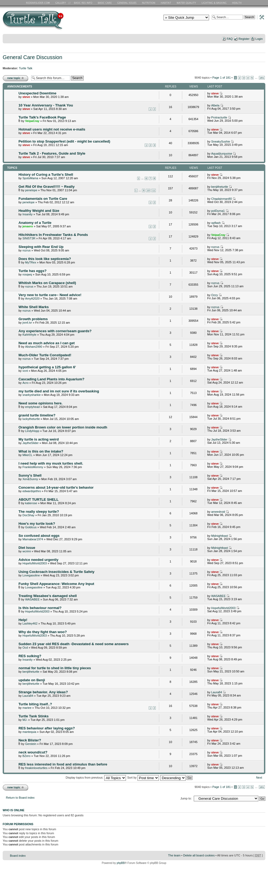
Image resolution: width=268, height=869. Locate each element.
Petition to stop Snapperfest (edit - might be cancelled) (64, 141)
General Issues (127, 2)
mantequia (29, 731)
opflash (216, 222)
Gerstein (30, 743)
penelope (31, 190)
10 (148, 190)
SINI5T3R (29, 238)
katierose (31, 503)
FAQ (230, 38)
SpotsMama (30, 178)
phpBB (121, 863)
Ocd (25, 647)
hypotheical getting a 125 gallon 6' (47, 367)
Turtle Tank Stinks (33, 716)
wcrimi (27, 551)
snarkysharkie (32, 394)
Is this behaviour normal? (39, 608)
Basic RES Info (82, 2)
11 (153, 190)
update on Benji (31, 680)
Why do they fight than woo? (42, 632)
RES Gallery (62, 2)
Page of (221, 77)
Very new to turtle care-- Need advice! (49, 295)
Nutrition (149, 2)
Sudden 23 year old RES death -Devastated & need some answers (73, 644)
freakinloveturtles (36, 768)
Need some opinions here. (40, 403)
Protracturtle (219, 117)
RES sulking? (29, 656)
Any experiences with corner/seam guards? (55, 331)
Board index (18, 855)
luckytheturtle (31, 418)
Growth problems (33, 319)
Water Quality (186, 2)
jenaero (28, 226)
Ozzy (214, 295)
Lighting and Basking (214, 2)
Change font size (261, 45)
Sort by (143, 777)
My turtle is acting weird (38, 439)
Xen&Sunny (30, 479)
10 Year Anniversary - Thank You (45, 105)
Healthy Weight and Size (38, 211)
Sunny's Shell (30, 475)
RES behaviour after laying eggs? (46, 728)
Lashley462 (30, 623)
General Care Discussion (32, 57)
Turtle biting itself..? (35, 704)
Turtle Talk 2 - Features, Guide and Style (51, 153)
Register (244, 38)
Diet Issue (26, 548)
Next (259, 777)
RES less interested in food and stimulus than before (62, 764)
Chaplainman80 (221, 198)
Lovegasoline (31, 575)
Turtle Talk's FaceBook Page (42, 117)
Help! (22, 620)
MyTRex (30, 262)
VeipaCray (32, 120)
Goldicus (31, 527)
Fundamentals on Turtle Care (42, 199)
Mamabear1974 (33, 539)
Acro (26, 382)
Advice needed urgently (38, 560)
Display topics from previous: (96, 777)
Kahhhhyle (29, 334)
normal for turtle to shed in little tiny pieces (54, 668)
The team (174, 855)
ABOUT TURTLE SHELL (38, 499)
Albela (215, 105)
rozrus (27, 250)
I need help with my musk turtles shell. (50, 463)
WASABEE (32, 599)
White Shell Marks (33, 307)
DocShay (29, 515)
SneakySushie (220, 141)
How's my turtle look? (36, 524)
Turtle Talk (25, 68)
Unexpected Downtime (37, 93)
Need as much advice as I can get (46, 343)
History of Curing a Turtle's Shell (45, 175)
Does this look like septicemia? (44, 259)
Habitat (166, 2)
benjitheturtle (219, 186)
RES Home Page (39, 2)
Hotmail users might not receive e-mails (51, 129)
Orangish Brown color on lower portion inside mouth (62, 427)
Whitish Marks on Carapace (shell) (47, 283)
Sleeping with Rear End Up (41, 247)
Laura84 (28, 695)
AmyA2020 (32, 298)
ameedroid (218, 511)
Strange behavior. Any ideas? (43, 692)
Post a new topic (15, 78)
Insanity (28, 214)
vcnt (25, 370)
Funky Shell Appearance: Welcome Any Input (56, 584)
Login (259, 38)
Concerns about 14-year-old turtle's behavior (56, 487)
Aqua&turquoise (221, 153)
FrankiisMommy (33, 467)
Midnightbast (219, 535)
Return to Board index (20, 797)
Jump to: (186, 798)
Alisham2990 (33, 346)
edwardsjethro (32, 491)
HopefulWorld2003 (35, 563)
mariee (27, 707)
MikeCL (27, 455)
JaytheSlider (31, 443)
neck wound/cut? (32, 752)
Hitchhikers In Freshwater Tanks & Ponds (53, 235)
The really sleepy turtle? (38, 512)
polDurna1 (218, 210)
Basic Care (104, 2)
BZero (27, 755)
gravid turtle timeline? (36, 415)
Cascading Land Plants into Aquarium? (51, 379)
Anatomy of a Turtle (34, 223)
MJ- (25, 719)
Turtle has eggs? (32, 271)
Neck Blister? (29, 740)
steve (26, 96)
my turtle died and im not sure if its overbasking (58, 391)
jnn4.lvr (27, 322)
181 (262, 77)
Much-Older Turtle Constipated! (44, 355)
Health (237, 2)
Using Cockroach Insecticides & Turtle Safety (56, 572)
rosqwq (27, 274)
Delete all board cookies (198, 855)
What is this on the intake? (40, 451)
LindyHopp (32, 430)
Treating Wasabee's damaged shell (47, 596)
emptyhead (32, 406)
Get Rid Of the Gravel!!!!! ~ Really (46, 187)
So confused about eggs (38, 536)
